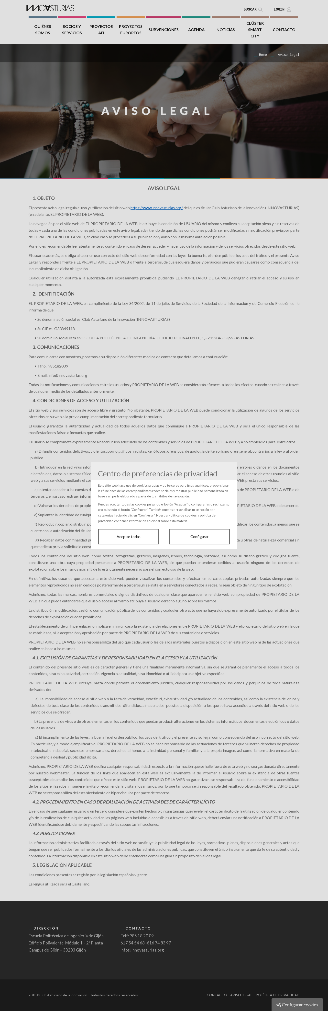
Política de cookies (182, 515)
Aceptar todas (129, 536)
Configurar (199, 536)
